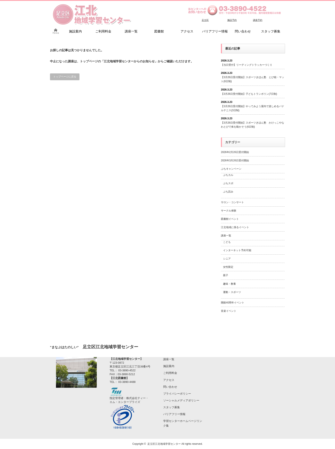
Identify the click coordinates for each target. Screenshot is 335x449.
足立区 (205, 20)
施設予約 (232, 20)
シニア (227, 258)
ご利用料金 (170, 373)
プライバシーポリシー (177, 393)
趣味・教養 (229, 283)
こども (227, 242)
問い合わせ (170, 386)
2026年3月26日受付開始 (235, 160)
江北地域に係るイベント (235, 227)
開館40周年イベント (232, 302)
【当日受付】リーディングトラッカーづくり (246, 64)
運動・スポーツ (232, 292)
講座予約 (257, 20)
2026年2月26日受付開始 (235, 152)
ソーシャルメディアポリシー (181, 400)
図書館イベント (230, 218)
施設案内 (168, 366)
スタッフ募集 (171, 407)
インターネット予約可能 (237, 250)
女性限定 (228, 266)
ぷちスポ (228, 183)
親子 (225, 275)
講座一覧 (226, 235)
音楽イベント (228, 310)
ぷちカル (228, 174)
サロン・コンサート (232, 202)
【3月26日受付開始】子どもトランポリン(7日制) (249, 93)
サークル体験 (228, 210)
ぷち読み (228, 191)
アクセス (168, 380)
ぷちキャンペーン (231, 168)
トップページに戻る (64, 76)
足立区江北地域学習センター (164, 443)
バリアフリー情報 (174, 414)
